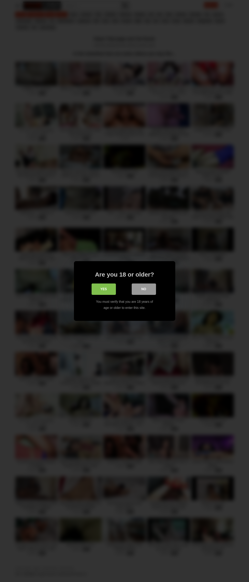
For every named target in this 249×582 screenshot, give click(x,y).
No (143, 289)
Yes (103, 289)
